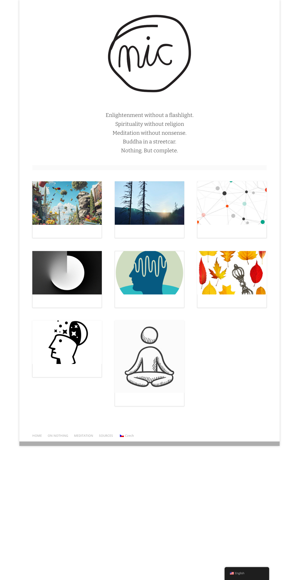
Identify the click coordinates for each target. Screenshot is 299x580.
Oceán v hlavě (132, 344)
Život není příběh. (135, 233)
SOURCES (106, 569)
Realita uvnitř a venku (57, 344)
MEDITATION (83, 569)
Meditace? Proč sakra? (57, 460)
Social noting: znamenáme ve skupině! (229, 235)
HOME (37, 569)
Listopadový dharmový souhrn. (231, 353)
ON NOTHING (58, 569)
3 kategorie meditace (138, 489)
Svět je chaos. (49, 233)
